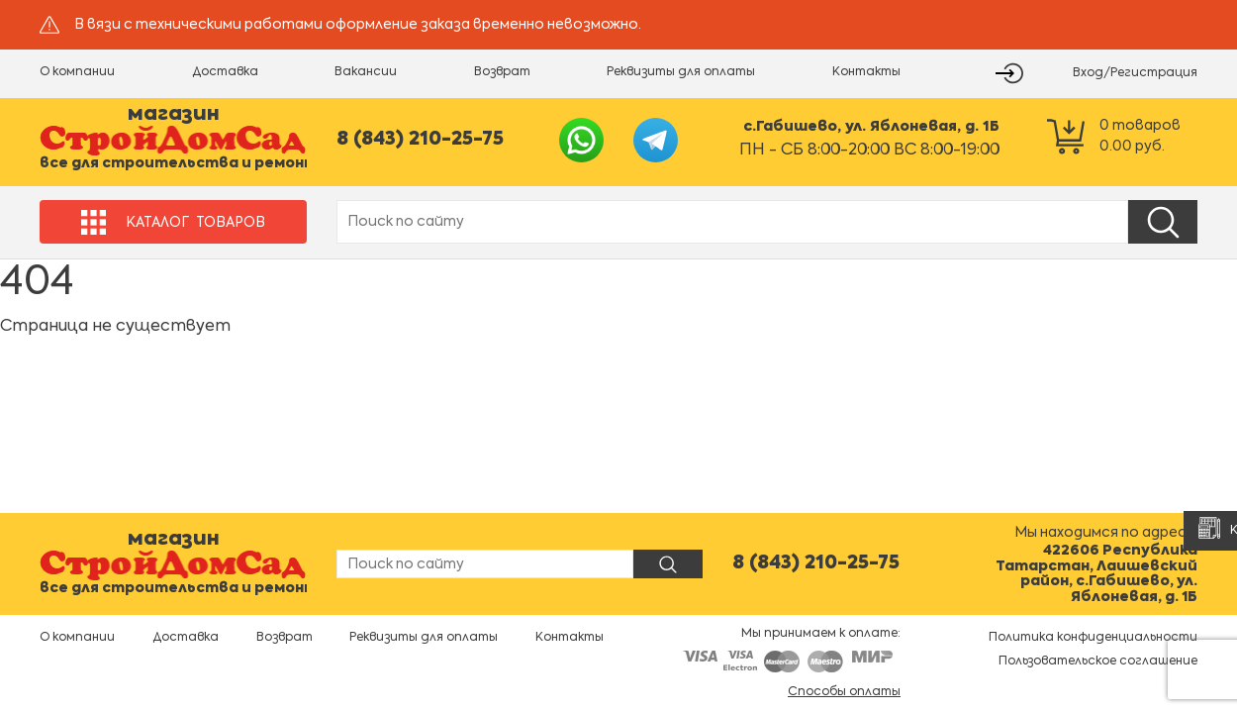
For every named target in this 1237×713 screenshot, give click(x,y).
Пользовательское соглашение (1098, 661)
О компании (77, 72)
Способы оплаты (844, 692)
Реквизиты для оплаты (681, 72)
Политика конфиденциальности (1093, 638)
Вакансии (365, 72)
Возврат (502, 72)
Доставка (225, 72)
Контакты (866, 72)
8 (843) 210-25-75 (420, 139)
